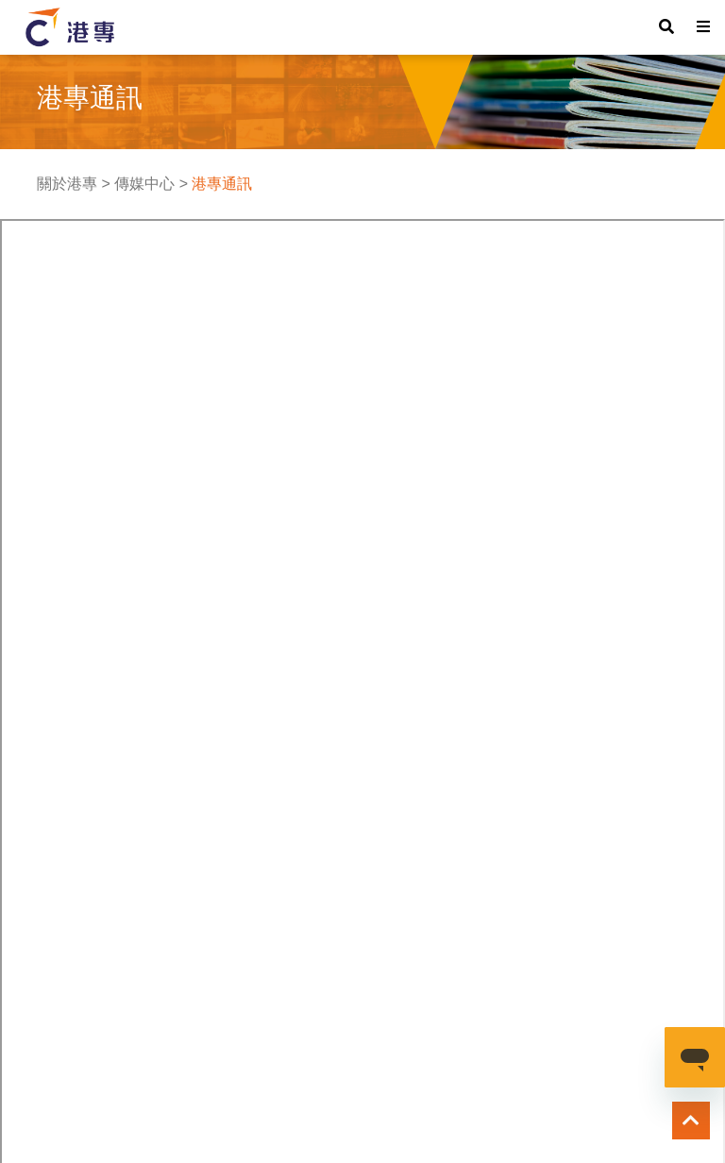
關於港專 (67, 184)
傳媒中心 (144, 184)
